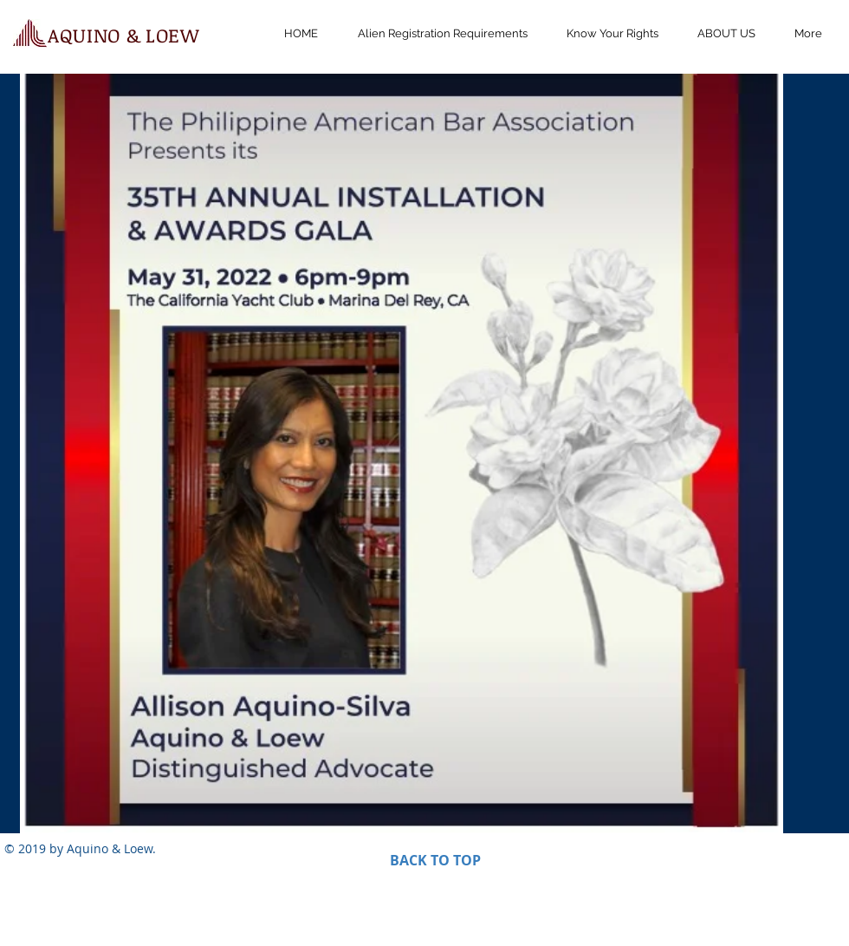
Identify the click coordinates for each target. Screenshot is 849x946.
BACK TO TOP (435, 860)
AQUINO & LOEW (123, 35)
